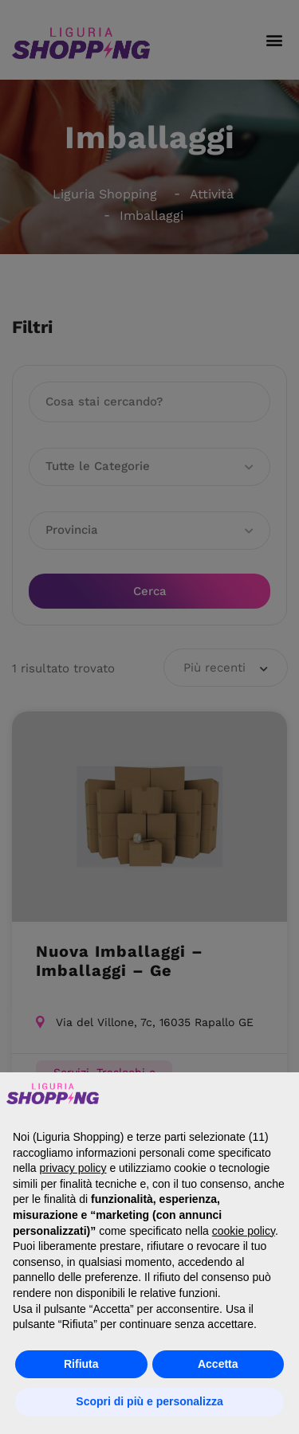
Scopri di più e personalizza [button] (149, 1401)
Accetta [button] (218, 1364)
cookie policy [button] (243, 1230)
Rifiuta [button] (81, 1364)
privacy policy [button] (72, 1168)
